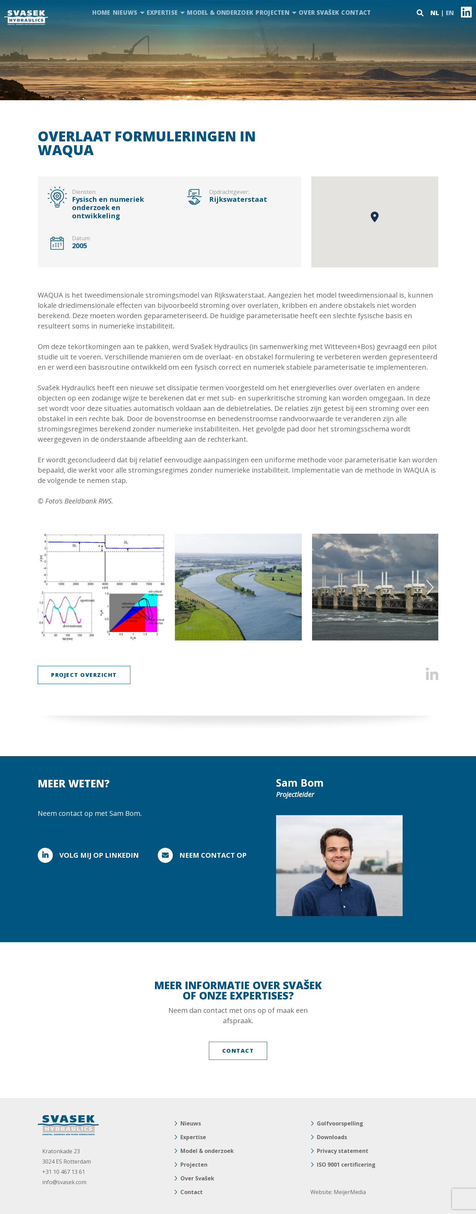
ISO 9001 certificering (346, 1164)
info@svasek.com (64, 1182)
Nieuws (125, 12)
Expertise (162, 12)
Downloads (332, 1137)
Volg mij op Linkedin (99, 855)
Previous (47, 587)
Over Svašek (319, 12)
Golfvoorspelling (340, 1123)
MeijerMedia (350, 1192)
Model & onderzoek (220, 12)
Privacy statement (342, 1151)
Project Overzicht (84, 675)
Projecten (272, 12)
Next (429, 587)
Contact (356, 12)
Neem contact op (213, 855)
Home (101, 12)
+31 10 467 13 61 (63, 1172)
